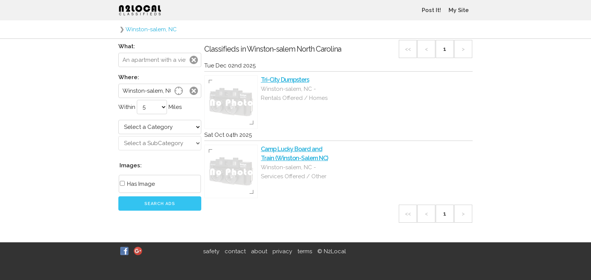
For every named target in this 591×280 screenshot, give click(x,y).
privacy (282, 251)
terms (304, 251)
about (259, 251)
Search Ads (159, 203)
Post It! (431, 10)
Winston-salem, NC (151, 29)
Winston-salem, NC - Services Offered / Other (293, 172)
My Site (459, 10)
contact (235, 251)
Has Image (137, 184)
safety (211, 251)
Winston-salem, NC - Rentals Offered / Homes (294, 93)
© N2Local (331, 251)
